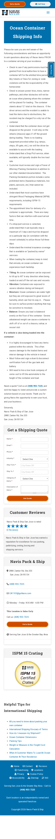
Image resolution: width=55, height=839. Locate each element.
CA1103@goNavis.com (20, 593)
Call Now (40, 4)
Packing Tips (15, 741)
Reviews (41, 766)
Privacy (19, 774)
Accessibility (17, 778)
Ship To (10, 471)
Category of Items (11, 479)
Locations (37, 770)
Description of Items (12, 488)
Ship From (11, 465)
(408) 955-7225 (35, 386)
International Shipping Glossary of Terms (28, 729)
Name (10, 439)
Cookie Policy (35, 774)
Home (15, 766)
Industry (10, 458)
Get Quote (27, 498)
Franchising (21, 770)
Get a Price (51, 69)
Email (9, 445)
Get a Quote (15, 4)
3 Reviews (12, 530)
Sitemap (33, 778)
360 (45, 778)
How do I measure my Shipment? (24, 733)
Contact (28, 766)
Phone (10, 452)
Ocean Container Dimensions (23, 737)
